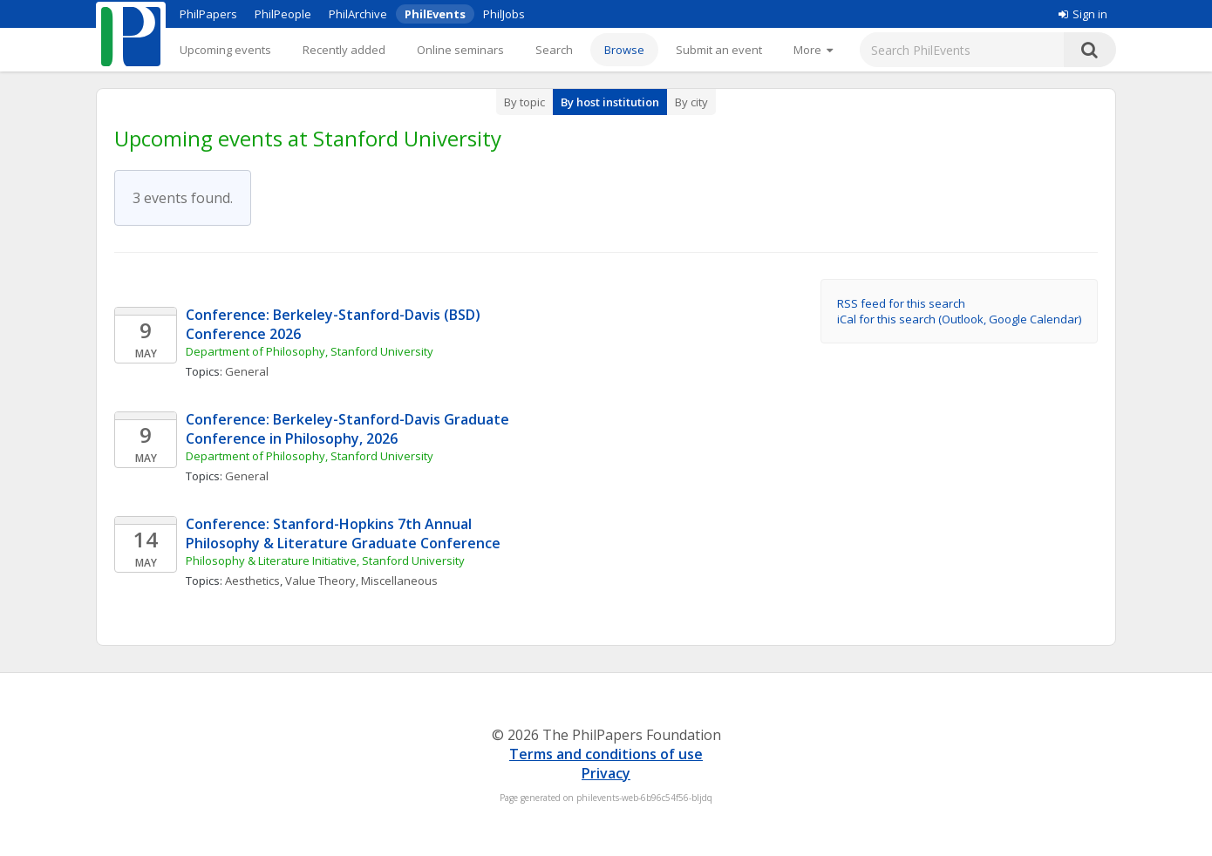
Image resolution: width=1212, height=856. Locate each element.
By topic (524, 102)
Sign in (1083, 14)
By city (691, 102)
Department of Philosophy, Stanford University (309, 351)
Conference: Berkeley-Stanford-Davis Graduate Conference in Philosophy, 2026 (349, 429)
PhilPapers (208, 14)
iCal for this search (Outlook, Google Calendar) (959, 319)
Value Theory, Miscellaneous (361, 580)
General (247, 371)
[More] (813, 49)
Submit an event (719, 50)
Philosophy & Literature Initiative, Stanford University (325, 560)
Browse (624, 50)
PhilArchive (358, 14)
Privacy (606, 773)
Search (554, 50)
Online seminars (460, 50)
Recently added (344, 50)
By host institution (610, 102)
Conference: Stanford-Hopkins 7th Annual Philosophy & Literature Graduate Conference (343, 533)
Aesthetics (252, 580)
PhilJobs (504, 14)
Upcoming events (225, 50)
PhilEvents (435, 14)
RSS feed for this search (901, 303)
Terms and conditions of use (606, 754)
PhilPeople (283, 14)
